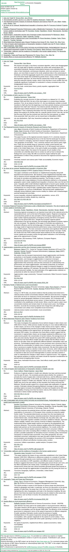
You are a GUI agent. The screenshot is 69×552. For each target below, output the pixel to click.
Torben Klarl (50, 20)
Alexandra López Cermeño (22, 453)
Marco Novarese (20, 543)
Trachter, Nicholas (16, 40)
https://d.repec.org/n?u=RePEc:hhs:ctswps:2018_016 (31, 282)
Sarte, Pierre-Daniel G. (52, 287)
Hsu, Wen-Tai (50, 55)
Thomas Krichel (22, 550)
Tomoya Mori (20, 18)
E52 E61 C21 (18, 444)
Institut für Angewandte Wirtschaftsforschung (15, 12)
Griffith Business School (34, 547)
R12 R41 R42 (18, 278)
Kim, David (50, 42)
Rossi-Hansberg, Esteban (48, 38)
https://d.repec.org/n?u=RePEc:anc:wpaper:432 (29, 531)
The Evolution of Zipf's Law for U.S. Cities (17, 20)
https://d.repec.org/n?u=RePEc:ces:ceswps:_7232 (30, 125)
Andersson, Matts (21, 36)
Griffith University (49, 547)
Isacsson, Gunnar (9, 36)
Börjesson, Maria (58, 34)
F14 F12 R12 (18, 88)
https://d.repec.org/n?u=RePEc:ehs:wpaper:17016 (30, 477)
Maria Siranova (47, 49)
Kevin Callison (60, 44)
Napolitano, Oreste (46, 31)
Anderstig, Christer (33, 36)
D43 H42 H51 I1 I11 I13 (21, 394)
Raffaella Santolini (40, 57)
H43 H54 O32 (18, 162)
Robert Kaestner (9, 46)
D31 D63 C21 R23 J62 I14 (22, 199)
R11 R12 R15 (18, 120)
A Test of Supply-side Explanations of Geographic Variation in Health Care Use (29, 44)
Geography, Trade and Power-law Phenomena (18, 55)
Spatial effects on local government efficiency (18, 57)
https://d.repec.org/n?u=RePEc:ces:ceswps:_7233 (30, 93)
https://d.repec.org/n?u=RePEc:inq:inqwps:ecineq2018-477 (33, 204)
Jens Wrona (28, 18)
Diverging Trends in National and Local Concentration (21, 38)
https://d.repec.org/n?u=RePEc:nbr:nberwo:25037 (30, 398)
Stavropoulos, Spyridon (60, 31)
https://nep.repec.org (43, 541)
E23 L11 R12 (18, 312)
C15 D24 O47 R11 (20, 240)
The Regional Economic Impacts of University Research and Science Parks (28, 21)
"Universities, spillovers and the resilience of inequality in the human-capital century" (30, 51)
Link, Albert (57, 21)
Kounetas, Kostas (33, 31)
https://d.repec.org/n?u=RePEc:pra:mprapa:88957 (30, 245)
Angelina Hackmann (38, 20)
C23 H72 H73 (18, 527)
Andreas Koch (5, 10)
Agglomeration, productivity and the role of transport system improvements (27, 34)
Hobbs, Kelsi (18, 131)
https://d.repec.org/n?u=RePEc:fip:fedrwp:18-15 (29, 316)
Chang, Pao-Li (40, 55)
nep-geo (4, 3)
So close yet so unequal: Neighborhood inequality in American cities (25, 25)
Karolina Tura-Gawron (34, 49)
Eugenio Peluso (38, 170)
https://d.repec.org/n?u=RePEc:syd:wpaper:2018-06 (30, 367)
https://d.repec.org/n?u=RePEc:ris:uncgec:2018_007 (31, 166)
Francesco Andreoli (55, 25)
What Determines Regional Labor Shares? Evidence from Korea (24, 42)
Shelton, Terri (12, 23)
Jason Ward (18, 46)
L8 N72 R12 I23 (19, 473)
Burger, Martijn (8, 33)
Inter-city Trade (8, 18)
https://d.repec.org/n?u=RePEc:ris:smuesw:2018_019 (31, 499)
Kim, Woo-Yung (60, 42)
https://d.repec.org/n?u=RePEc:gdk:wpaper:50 (29, 449)
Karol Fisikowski (57, 49)
